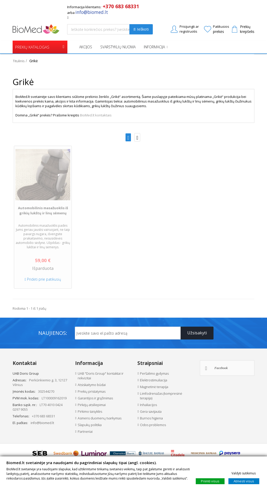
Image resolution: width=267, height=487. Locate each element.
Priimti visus (210, 481)
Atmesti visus (244, 481)
